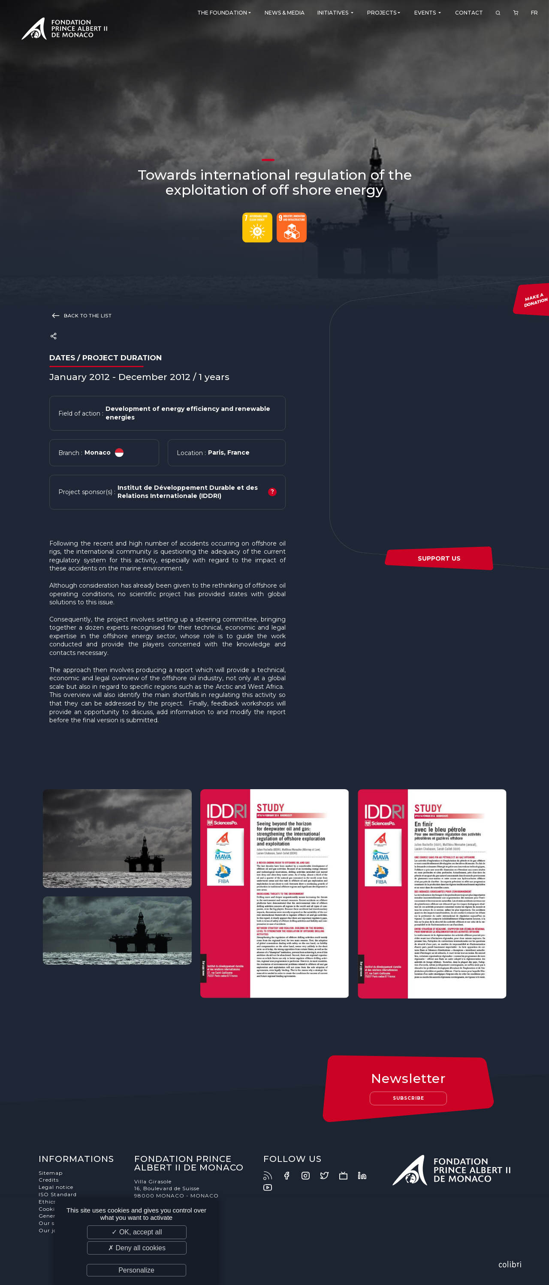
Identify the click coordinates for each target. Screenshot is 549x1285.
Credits (49, 1179)
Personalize (136, 1270)
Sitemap (51, 1173)
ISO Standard (58, 1194)
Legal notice (56, 1187)
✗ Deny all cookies (137, 1248)
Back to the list (80, 315)
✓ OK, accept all (137, 1232)
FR (534, 12)
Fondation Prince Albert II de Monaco (64, 30)
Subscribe (408, 1098)
